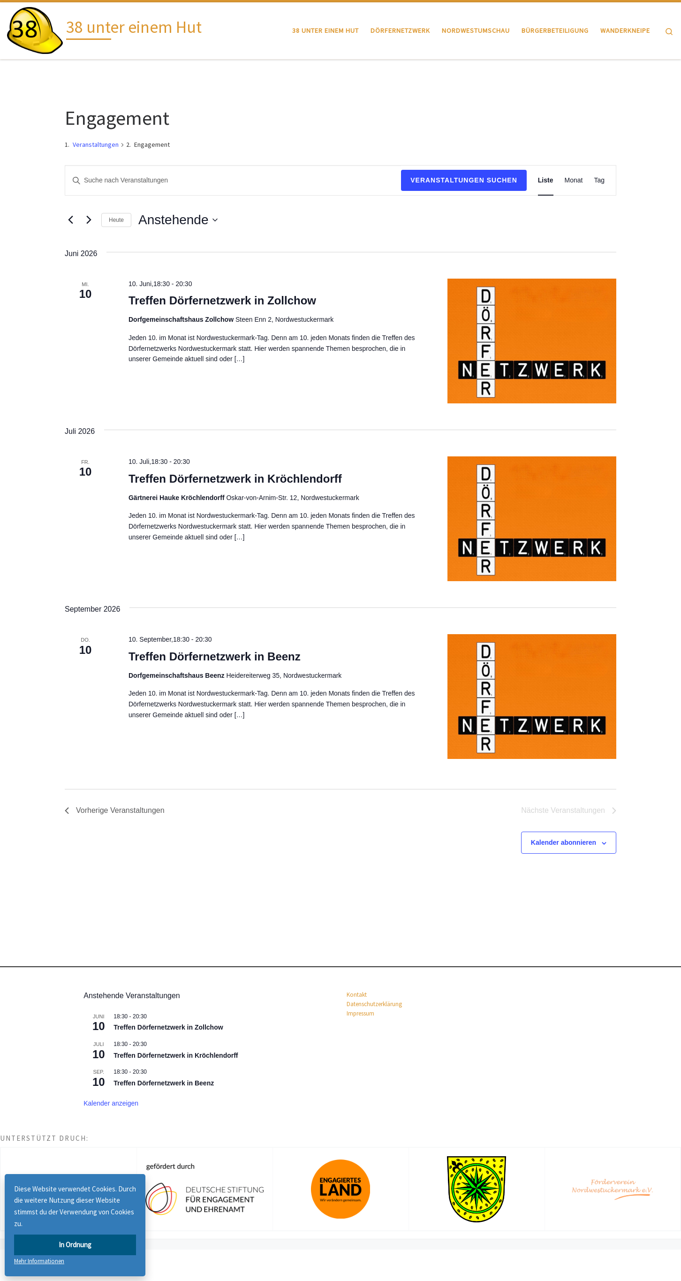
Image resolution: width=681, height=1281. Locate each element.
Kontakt (357, 995)
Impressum (360, 1013)
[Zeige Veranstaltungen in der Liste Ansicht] (545, 180)
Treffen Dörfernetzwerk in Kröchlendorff (235, 478)
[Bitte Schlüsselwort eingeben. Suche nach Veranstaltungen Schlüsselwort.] (233, 180)
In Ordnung (75, 1244)
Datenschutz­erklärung (374, 1004)
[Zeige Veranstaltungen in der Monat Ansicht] (574, 180)
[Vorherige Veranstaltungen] (70, 220)
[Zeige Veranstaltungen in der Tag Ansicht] (599, 180)
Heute (116, 220)
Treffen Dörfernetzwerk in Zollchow (222, 300)
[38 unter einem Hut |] (35, 28)
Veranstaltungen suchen (463, 180)
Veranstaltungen (96, 144)
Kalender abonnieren (563, 842)
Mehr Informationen (39, 1261)
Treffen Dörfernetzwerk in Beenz (215, 656)
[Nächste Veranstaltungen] (88, 220)
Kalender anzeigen (110, 1103)
